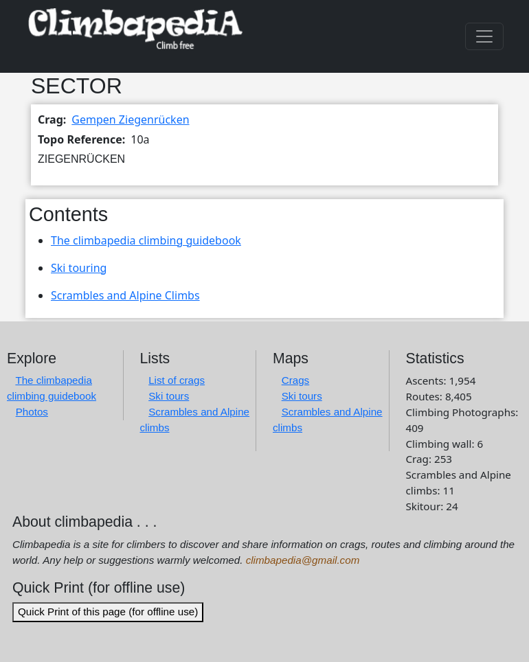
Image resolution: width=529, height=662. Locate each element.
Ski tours (168, 396)
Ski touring (78, 267)
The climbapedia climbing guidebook (146, 240)
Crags (296, 380)
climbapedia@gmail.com (303, 560)
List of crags (176, 380)
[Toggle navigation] (484, 36)
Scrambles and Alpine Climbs (125, 295)
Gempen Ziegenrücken (130, 119)
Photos (32, 412)
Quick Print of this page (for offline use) (108, 611)
